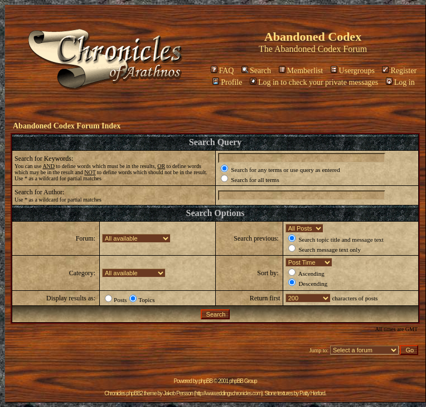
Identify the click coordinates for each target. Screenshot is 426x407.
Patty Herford (312, 393)
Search (256, 70)
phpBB (205, 381)
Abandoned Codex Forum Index (66, 126)
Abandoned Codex (307, 49)
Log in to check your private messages (314, 82)
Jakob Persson (178, 393)
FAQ (222, 70)
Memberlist (301, 70)
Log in (400, 82)
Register (399, 70)
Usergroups (353, 70)
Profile (227, 82)
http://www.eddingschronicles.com (228, 393)
